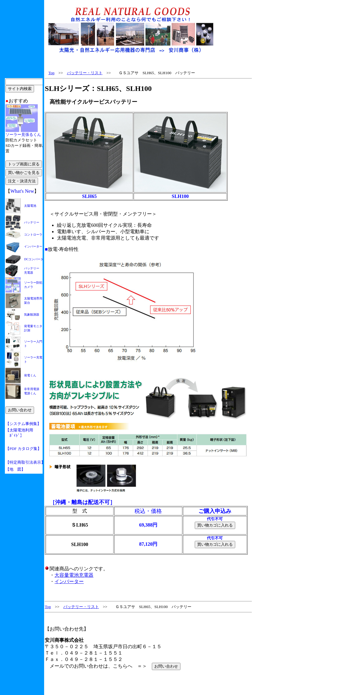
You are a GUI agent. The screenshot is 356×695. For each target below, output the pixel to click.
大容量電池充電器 (73, 575)
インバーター (69, 581)
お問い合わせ (166, 666)
